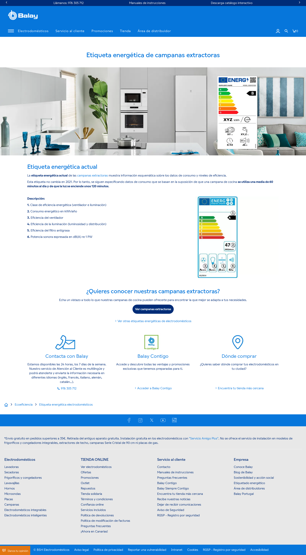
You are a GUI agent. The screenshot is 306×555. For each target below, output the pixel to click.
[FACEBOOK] (129, 419)
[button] (11, 30)
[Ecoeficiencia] (23, 405)
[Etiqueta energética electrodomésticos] (66, 405)
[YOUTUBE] (163, 419)
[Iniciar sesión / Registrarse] (278, 30)
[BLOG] (175, 419)
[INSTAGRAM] (140, 419)
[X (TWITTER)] (152, 419)
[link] (286, 31)
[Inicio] (7, 405)
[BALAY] (23, 15)
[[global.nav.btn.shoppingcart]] (295, 31)
